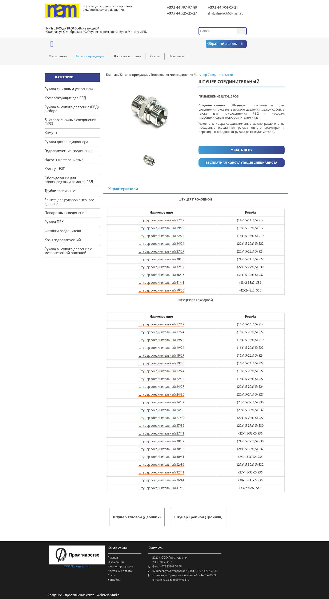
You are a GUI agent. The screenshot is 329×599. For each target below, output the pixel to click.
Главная (113, 557)
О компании (116, 562)
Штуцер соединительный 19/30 (161, 363)
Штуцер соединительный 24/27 (161, 387)
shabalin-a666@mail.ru (226, 14)
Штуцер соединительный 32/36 (161, 465)
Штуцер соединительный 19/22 (161, 340)
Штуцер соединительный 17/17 (161, 220)
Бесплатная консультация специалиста (241, 163)
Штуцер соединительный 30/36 (161, 449)
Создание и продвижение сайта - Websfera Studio (84, 595)
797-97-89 (182, 8)
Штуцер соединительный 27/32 (161, 426)
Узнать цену (241, 150)
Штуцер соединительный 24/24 (161, 244)
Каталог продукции (120, 566)
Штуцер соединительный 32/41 (161, 472)
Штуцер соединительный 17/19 (161, 324)
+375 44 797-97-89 (205, 571)
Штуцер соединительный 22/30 (161, 379)
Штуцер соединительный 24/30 (161, 394)
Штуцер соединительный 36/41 (161, 480)
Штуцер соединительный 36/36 (161, 275)
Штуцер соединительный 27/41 (161, 433)
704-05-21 (223, 8)
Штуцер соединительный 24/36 (161, 410)
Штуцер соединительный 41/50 (161, 488)
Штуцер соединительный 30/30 (161, 259)
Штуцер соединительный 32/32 (161, 267)
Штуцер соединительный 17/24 (161, 332)
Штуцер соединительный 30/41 (161, 457)
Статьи (112, 575)
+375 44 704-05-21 (204, 575)
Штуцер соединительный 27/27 (161, 251)
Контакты (114, 580)
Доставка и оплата (120, 571)
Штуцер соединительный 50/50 (161, 290)
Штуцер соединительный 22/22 (161, 236)
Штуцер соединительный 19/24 (161, 348)
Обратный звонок (222, 44)
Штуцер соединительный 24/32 (161, 402)
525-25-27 (182, 14)
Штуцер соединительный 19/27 (161, 355)
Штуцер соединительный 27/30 (161, 418)
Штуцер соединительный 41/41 (161, 283)
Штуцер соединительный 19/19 (161, 228)
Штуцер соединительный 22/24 (161, 371)
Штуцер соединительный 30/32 (161, 441)
